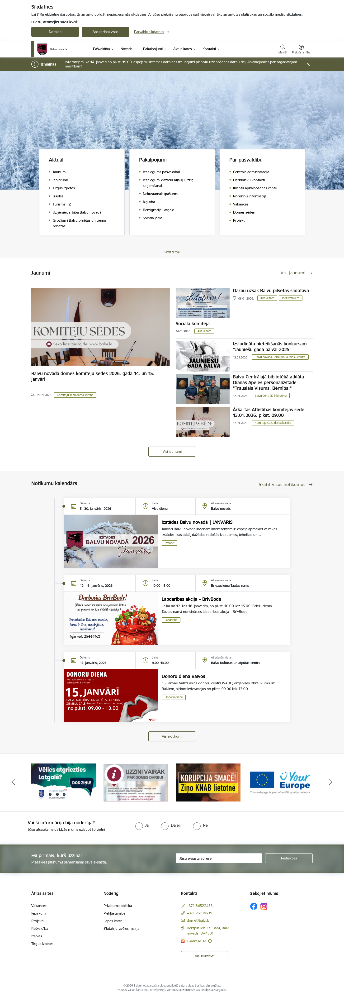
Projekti (37, 921)
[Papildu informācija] (210, 941)
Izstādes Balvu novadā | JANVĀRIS (197, 522)
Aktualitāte (267, 298)
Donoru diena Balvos (183, 676)
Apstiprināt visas (105, 31)
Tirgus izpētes (42, 943)
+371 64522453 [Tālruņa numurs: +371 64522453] (200, 905)
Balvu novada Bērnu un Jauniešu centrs (280, 357)
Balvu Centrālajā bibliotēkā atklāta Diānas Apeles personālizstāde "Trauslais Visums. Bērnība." (268, 382)
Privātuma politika (118, 905)
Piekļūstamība (115, 913)
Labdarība (171, 620)
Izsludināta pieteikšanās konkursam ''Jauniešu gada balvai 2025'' (270, 346)
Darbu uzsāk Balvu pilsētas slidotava (271, 290)
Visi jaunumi (172, 451)
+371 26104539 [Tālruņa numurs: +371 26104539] (199, 913)
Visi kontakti (204, 956)
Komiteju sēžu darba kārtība (75, 395)
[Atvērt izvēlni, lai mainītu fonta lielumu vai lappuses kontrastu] (301, 50)
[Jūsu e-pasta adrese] (219, 858)
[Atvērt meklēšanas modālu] (283, 50)
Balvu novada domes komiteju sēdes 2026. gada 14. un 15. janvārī (92, 376)
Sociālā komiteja (193, 323)
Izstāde (169, 543)
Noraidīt (55, 31)
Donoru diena (174, 697)
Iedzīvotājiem (290, 298)
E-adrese (194, 941)
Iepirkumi (38, 913)
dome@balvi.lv (198, 920)
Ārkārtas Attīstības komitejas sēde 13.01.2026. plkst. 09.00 (268, 412)
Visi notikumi (172, 736)
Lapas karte (113, 921)
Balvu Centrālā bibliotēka (271, 395)
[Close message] (308, 64)
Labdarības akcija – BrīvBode (191, 599)
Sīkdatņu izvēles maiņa (121, 928)
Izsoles (36, 936)
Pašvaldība (39, 928)
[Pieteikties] (289, 858)
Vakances (39, 905)
